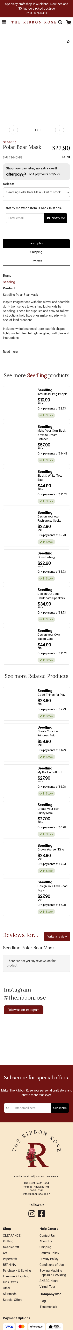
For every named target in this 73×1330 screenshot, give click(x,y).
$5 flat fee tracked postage (36, 8)
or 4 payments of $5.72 (33, 174)
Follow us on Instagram (23, 1010)
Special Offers (12, 1300)
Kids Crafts (10, 1282)
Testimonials (48, 1307)
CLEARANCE (11, 1235)
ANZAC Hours (49, 1281)
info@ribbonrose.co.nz (36, 1193)
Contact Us (47, 1235)
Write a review (57, 936)
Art (5, 1253)
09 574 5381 (38, 13)
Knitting (8, 1241)
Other (6, 1288)
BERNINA (9, 1265)
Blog (43, 1301)
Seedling (9, 142)
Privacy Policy (49, 1259)
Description (36, 243)
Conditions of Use (52, 1265)
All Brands (10, 1294)
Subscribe (60, 1108)
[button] (4, 22)
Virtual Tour (47, 1287)
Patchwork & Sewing (17, 1270)
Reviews (36, 261)
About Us (46, 1241)
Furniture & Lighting (16, 1276)
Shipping (36, 252)
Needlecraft (11, 1247)
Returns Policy (49, 1253)
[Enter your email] (31, 1108)
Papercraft (10, 1259)
